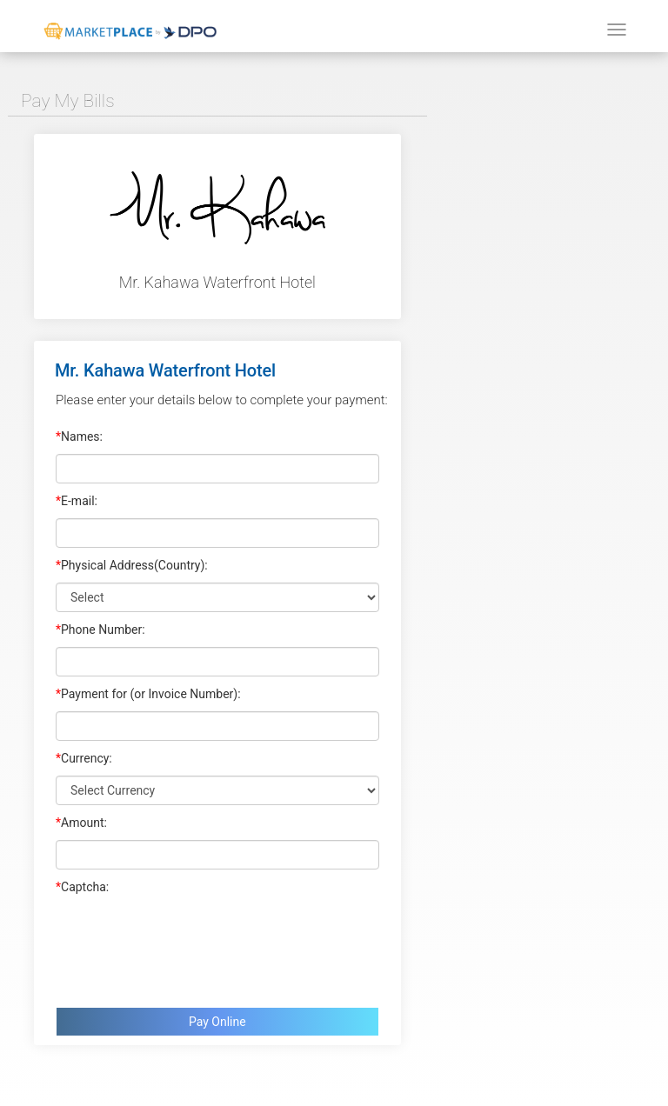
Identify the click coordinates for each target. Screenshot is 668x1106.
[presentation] (188, 947)
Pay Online (217, 1022)
